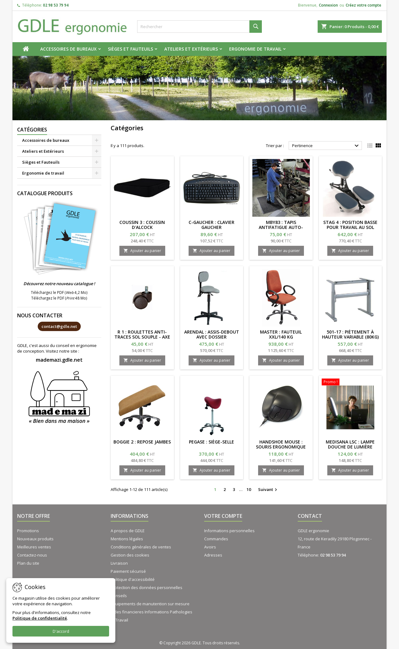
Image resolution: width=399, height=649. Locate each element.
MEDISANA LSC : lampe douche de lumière (350, 444)
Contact (310, 516)
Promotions (28, 530)
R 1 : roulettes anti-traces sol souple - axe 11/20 (142, 337)
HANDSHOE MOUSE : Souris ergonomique (281, 444)
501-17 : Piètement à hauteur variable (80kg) (350, 334)
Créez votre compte (363, 5)
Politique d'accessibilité (133, 579)
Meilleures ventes (34, 547)
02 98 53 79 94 (56, 5)
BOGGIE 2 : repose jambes (142, 442)
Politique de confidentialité (39, 618)
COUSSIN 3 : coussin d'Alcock (142, 224)
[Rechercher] (199, 26)
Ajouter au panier (142, 250)
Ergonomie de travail (255, 49)
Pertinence (326, 146)
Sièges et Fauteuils (130, 49)
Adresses (213, 555)
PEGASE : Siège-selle (211, 442)
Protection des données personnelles (146, 587)
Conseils (119, 595)
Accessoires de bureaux (68, 49)
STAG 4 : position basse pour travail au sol (350, 224)
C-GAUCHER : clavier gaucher (211, 224)
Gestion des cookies (130, 555)
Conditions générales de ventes (141, 547)
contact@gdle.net (59, 326)
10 (249, 489)
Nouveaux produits (35, 539)
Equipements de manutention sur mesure (150, 604)
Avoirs (210, 547)
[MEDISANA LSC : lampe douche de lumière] (350, 383)
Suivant (268, 490)
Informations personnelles (229, 530)
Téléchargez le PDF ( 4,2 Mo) (59, 292)
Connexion (328, 5)
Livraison (119, 563)
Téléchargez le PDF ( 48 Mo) (59, 297)
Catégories (32, 129)
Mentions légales (127, 539)
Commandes (216, 539)
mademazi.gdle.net (59, 359)
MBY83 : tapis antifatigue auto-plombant (281, 227)
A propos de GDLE (128, 530)
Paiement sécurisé (128, 571)
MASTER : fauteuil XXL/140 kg (281, 334)
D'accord (61, 631)
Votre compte (223, 516)
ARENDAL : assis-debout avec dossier (211, 334)
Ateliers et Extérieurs (191, 49)
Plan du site (28, 563)
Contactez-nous (32, 555)
